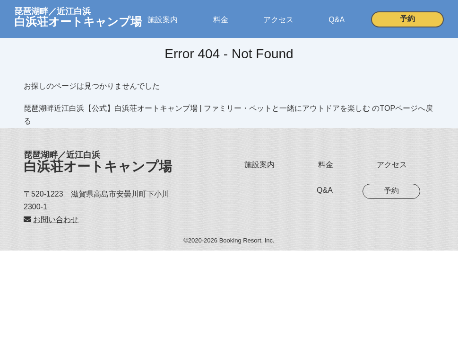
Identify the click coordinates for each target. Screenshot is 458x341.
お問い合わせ (55, 219)
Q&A (336, 20)
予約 (407, 19)
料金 (220, 20)
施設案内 (162, 20)
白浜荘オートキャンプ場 (98, 162)
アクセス (278, 20)
